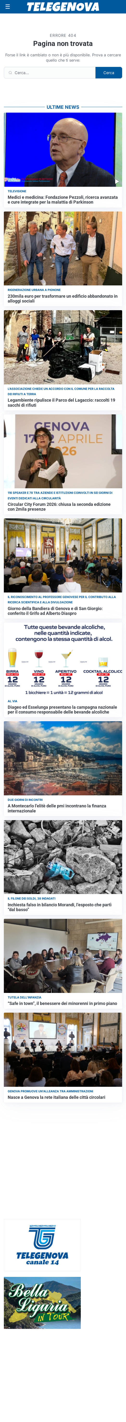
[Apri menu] (7, 6)
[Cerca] (50, 72)
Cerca (108, 72)
